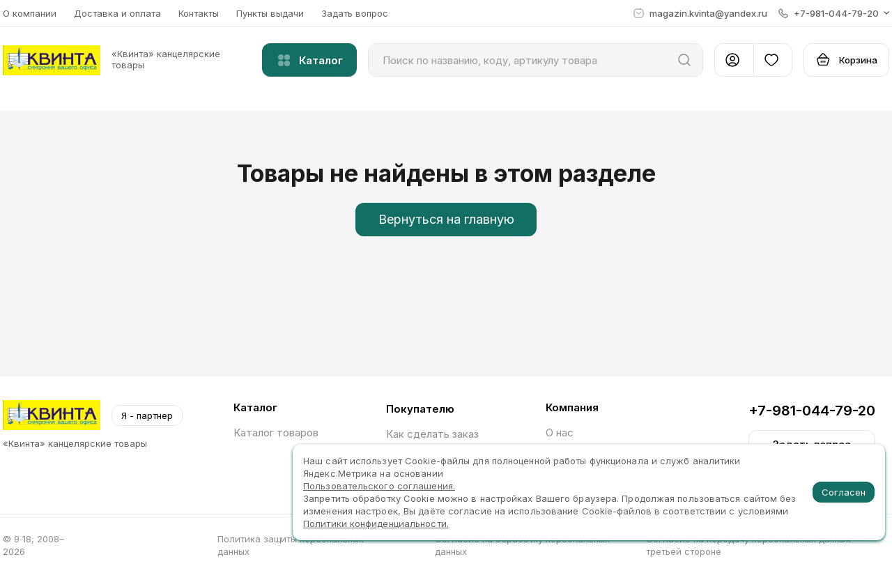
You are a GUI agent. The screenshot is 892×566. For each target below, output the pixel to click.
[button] (833, 13)
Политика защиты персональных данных (290, 545)
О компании (29, 13)
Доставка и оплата (117, 13)
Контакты (198, 13)
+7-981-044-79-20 (811, 410)
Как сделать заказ (432, 434)
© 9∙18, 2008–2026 (33, 545)
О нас (560, 432)
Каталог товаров (275, 432)
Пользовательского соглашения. (379, 485)
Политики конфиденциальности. (376, 523)
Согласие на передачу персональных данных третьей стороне (748, 545)
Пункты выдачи (270, 13)
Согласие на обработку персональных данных (522, 545)
